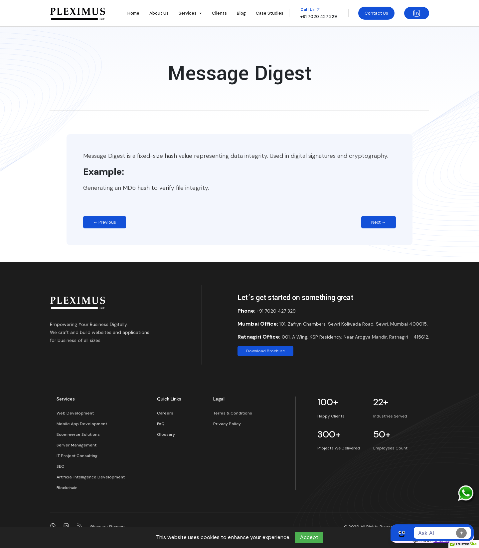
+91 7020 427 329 (276, 311)
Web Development (75, 413)
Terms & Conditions (232, 413)
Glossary (166, 434)
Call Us (310, 10)
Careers (165, 413)
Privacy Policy (227, 424)
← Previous (104, 222)
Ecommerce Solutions (78, 434)
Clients (219, 13)
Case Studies (269, 13)
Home (133, 13)
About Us (159, 13)
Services (188, 13)
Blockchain (67, 488)
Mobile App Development (82, 424)
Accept (309, 537)
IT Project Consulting (77, 456)
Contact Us (376, 13)
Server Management (76, 445)
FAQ (161, 424)
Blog (241, 13)
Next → (378, 222)
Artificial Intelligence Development (91, 477)
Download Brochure (265, 351)
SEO (61, 466)
